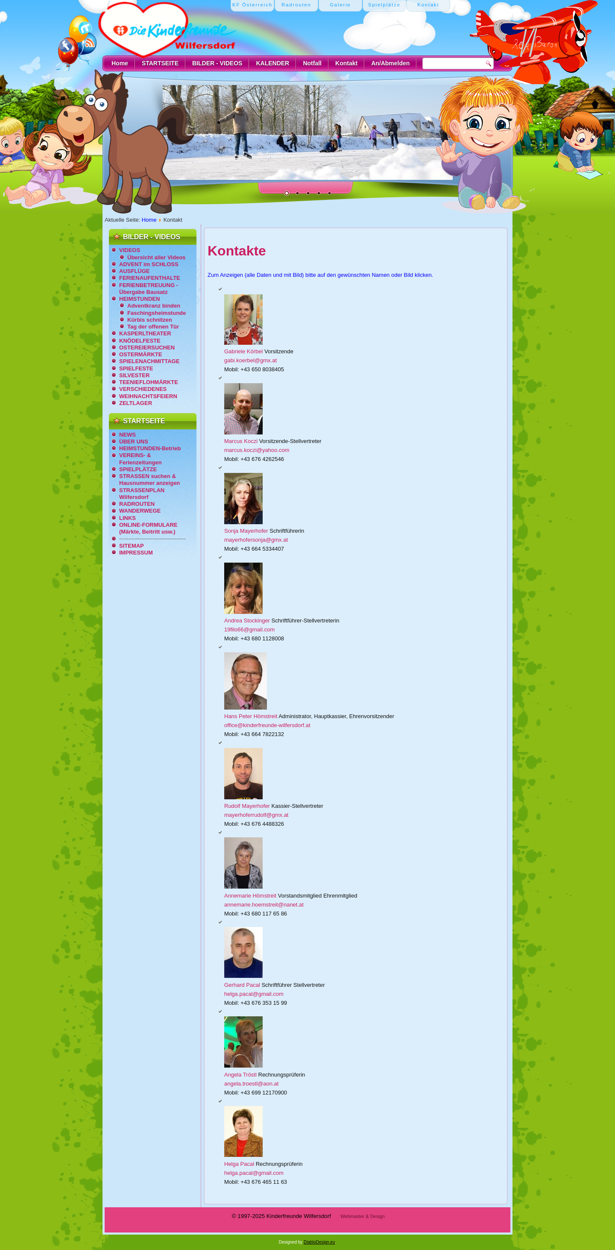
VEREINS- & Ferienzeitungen (140, 458)
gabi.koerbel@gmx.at (250, 360)
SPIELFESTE (136, 368)
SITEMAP (131, 546)
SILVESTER (134, 375)
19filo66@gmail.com (249, 629)
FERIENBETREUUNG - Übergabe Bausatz (148, 288)
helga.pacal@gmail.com (254, 994)
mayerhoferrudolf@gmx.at (256, 815)
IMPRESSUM (136, 552)
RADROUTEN (137, 504)
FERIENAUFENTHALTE (149, 278)
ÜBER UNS (133, 441)
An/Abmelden (390, 63)
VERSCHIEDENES (143, 389)
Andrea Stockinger (248, 620)
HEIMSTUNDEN (139, 299)
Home (119, 63)
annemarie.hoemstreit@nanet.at (264, 904)
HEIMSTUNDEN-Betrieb (150, 448)
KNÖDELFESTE (140, 340)
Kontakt (346, 63)
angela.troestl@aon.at (251, 1083)
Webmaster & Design (362, 1216)
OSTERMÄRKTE (140, 354)
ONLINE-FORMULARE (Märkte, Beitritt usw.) (148, 528)
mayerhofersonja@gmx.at (256, 540)
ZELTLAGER (135, 403)
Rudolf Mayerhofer (248, 806)
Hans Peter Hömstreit (251, 716)
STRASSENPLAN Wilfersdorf (141, 493)
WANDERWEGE (140, 511)
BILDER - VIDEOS (217, 63)
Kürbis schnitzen (149, 320)
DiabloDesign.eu (319, 1242)
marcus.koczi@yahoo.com (257, 450)
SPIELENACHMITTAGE (149, 361)
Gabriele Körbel (244, 351)
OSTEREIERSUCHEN (147, 347)
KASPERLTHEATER (145, 333)
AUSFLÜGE (134, 271)
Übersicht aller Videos (156, 257)
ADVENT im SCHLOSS (149, 264)
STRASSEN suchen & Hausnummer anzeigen (149, 479)
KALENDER (272, 63)
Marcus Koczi (241, 441)
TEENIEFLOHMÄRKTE (148, 382)
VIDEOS (129, 250)
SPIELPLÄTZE (138, 469)
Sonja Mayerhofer (246, 531)
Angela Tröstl (241, 1074)
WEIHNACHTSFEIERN (148, 396)
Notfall (312, 63)
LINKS (127, 518)
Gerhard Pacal (242, 985)
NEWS (127, 434)
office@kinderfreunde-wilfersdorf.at (267, 725)
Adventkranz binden (153, 305)
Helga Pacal (240, 1164)
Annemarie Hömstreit (251, 895)
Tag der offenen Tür (153, 326)
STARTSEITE (160, 63)
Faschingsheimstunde (156, 313)
